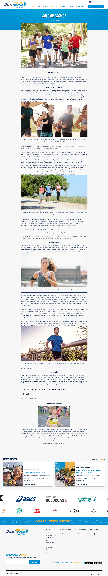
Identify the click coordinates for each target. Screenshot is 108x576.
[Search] (102, 6)
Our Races (48, 528)
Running (38, 469)
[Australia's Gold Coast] (59, 498)
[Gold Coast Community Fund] (21, 510)
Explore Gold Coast (65, 528)
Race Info (37, 7)
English (92, 2)
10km (47, 539)
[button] (101, 459)
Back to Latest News (79, 453)
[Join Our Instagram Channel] (98, 573)
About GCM (80, 7)
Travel (63, 7)
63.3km (47, 551)
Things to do (63, 532)
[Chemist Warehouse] (38, 510)
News (71, 7)
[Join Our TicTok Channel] (91, 573)
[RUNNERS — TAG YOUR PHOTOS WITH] (54, 520)
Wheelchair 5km (49, 546)
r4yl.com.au (48, 443)
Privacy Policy (9, 573)
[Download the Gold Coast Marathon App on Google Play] (88, 562)
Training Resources (80, 528)
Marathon (48, 532)
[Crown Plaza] (57, 510)
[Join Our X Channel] (95, 573)
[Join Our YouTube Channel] (101, 573)
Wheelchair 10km (50, 541)
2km (47, 549)
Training (54, 7)
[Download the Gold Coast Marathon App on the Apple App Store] (98, 562)
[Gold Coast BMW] (95, 510)
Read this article (29, 484)
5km (47, 544)
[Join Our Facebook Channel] (88, 573)
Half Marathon (49, 537)
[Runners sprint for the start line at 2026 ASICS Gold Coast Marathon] (65, 474)
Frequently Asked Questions (94, 533)
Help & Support (94, 528)
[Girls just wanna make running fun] (13, 474)
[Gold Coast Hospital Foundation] (5, 510)
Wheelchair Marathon (51, 534)
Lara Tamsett (56, 72)
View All (94, 459)
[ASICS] (28, 498)
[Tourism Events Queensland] (89, 498)
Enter (46, 7)
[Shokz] (76, 510)
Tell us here (26, 394)
